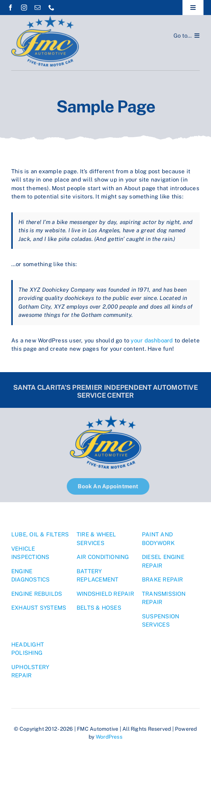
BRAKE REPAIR (162, 579)
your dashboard (152, 340)
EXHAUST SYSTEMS (38, 607)
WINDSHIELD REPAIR (105, 594)
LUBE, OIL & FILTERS (40, 534)
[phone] (51, 8)
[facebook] (11, 8)
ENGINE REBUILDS (36, 594)
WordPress (109, 737)
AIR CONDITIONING (103, 557)
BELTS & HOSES (99, 607)
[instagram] (24, 8)
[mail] (38, 8)
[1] (45, 18)
